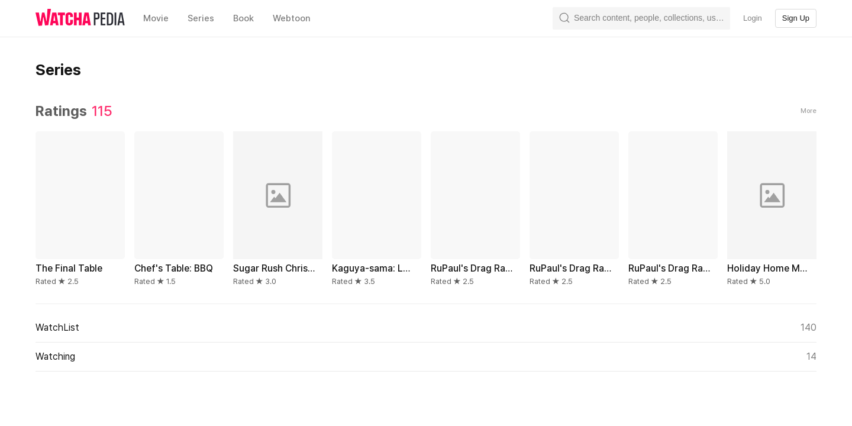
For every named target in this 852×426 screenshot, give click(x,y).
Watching (426, 356)
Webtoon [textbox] (292, 18)
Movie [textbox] (156, 18)
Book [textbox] (243, 18)
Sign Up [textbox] (795, 18)
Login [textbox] (752, 18)
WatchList (426, 327)
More (808, 111)
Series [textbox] (201, 18)
